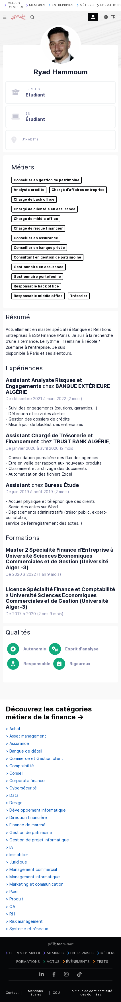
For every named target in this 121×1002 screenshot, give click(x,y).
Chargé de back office (34, 199)
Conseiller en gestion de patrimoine (46, 180)
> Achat (13, 728)
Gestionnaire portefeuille (37, 276)
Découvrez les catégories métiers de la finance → (49, 713)
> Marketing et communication (34, 884)
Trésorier (78, 296)
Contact (12, 993)
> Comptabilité (20, 766)
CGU (56, 993)
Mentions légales (35, 993)
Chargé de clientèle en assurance (44, 209)
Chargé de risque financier (38, 228)
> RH (10, 914)
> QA (10, 906)
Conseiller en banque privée (39, 247)
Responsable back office (36, 286)
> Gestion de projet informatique (37, 840)
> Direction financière (26, 817)
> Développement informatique (36, 810)
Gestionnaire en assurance (38, 267)
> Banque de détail (24, 751)
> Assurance (17, 743)
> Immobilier (17, 854)
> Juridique (16, 862)
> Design (14, 803)
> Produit (14, 899)
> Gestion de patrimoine (29, 832)
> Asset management (26, 736)
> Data (12, 795)
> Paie (12, 891)
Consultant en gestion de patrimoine (47, 257)
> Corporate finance (25, 780)
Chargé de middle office (36, 218)
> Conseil (14, 773)
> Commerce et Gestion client (34, 758)
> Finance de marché (26, 825)
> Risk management (24, 921)
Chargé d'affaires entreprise (78, 190)
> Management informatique (33, 877)
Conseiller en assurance (36, 238)
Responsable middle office (38, 296)
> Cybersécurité (21, 788)
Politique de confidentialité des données (90, 993)
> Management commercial (31, 869)
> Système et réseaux (27, 929)
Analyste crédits (29, 190)
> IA (9, 847)
